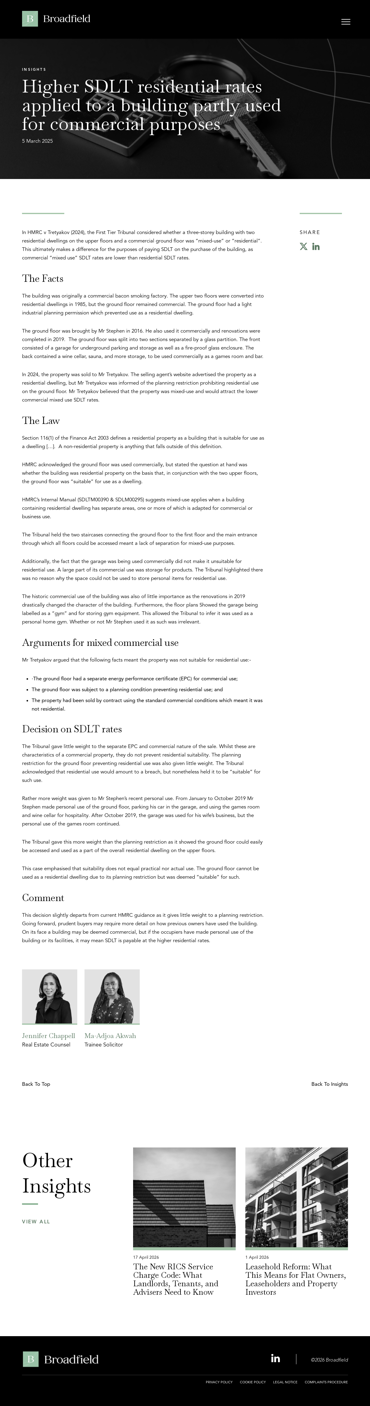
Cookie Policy (253, 1382)
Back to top (36, 1084)
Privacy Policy (219, 1382)
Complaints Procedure (326, 1382)
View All (36, 1222)
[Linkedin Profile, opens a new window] (276, 1359)
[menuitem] (219, 1385)
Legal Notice (285, 1382)
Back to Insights (329, 1084)
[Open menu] (345, 23)
